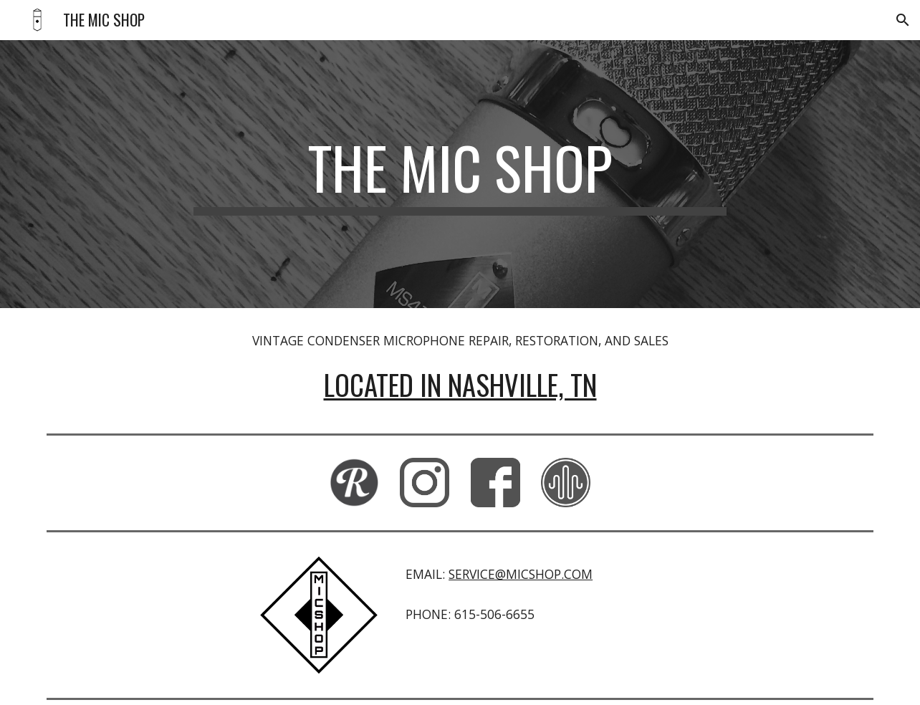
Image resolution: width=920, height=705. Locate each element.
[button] (903, 20)
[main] (460, 174)
